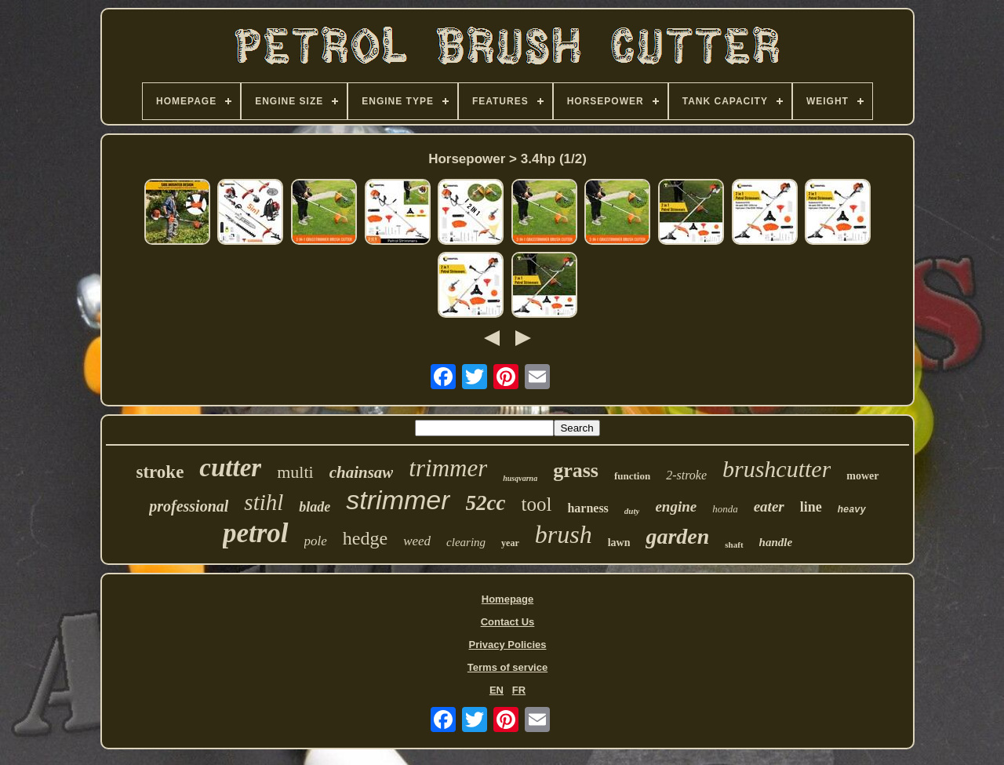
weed (417, 541)
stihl (263, 502)
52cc (486, 503)
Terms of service (507, 667)
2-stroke (686, 475)
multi (295, 472)
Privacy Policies (507, 644)
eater (769, 506)
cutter (230, 468)
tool (536, 504)
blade (314, 507)
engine (676, 506)
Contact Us (508, 622)
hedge (365, 538)
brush (563, 534)
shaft (734, 544)
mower (862, 476)
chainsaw (361, 472)
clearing (466, 542)
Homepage (507, 599)
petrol (256, 533)
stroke (160, 472)
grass (575, 470)
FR (519, 690)
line (811, 507)
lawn (619, 542)
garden (677, 536)
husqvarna (520, 478)
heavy (852, 510)
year (510, 542)
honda (725, 509)
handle (776, 542)
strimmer (397, 500)
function (632, 476)
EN (496, 690)
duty (632, 510)
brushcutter (776, 469)
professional (188, 506)
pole (315, 541)
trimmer (448, 468)
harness (587, 508)
